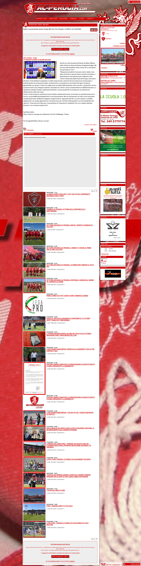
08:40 (104, 263)
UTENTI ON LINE (135, 564)
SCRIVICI (72, 54)
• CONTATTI (89, 18)
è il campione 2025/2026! (111, 77)
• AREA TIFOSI (53, 18)
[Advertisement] (106, 168)
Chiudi (94, 131)
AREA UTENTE (136, 2)
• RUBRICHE (73, 18)
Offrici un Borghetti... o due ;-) (60, 49)
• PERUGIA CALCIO (41, 18)
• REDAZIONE (63, 18)
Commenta (28, 130)
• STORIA (81, 18)
